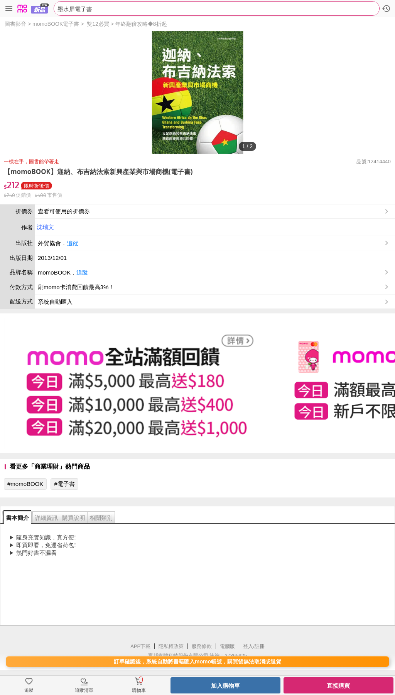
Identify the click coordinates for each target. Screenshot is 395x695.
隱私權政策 (171, 646)
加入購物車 (225, 685)
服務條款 (202, 646)
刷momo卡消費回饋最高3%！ (76, 287)
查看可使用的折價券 (214, 211)
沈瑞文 (45, 227)
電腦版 (227, 646)
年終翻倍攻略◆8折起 (141, 24)
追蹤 (72, 243)
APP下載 (140, 646)
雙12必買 (98, 24)
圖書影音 (15, 24)
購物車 (139, 690)
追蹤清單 (84, 690)
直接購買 (338, 685)
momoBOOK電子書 (55, 24)
